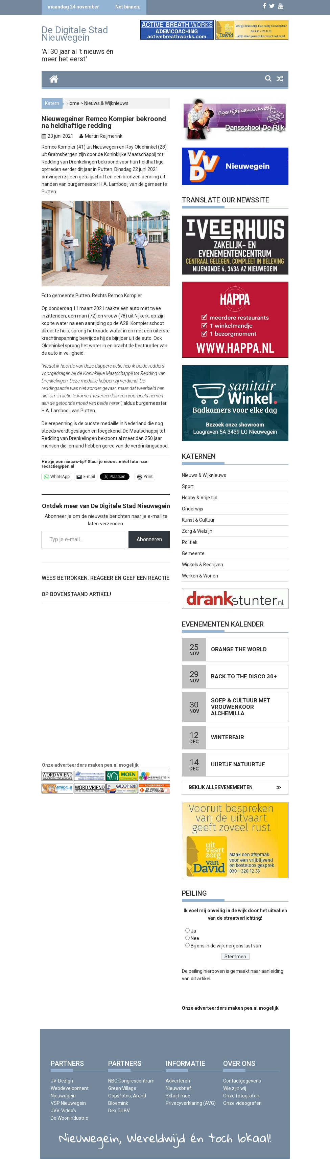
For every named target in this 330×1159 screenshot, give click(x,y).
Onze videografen (242, 1103)
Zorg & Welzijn (197, 531)
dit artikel (200, 978)
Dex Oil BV (119, 1110)
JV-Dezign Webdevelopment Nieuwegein (70, 1088)
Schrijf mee (178, 1095)
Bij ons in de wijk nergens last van (226, 945)
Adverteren (178, 1081)
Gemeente (193, 553)
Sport (188, 486)
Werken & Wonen (200, 575)
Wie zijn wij (234, 1088)
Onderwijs (192, 508)
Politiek (189, 542)
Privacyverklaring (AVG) (191, 1103)
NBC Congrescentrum (131, 1081)
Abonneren (149, 539)
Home (73, 103)
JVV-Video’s (63, 1110)
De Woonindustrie (69, 1118)
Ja (193, 931)
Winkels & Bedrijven (202, 564)
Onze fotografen (241, 1095)
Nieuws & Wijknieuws (106, 103)
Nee (195, 938)
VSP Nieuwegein (68, 1103)
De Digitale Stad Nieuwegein (75, 33)
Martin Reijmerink (103, 136)
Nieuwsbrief (178, 1088)
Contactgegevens (242, 1081)
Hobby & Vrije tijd (199, 497)
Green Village (122, 1088)
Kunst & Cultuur (198, 520)
